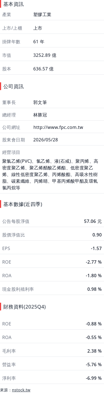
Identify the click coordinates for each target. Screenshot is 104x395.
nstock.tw (21, 390)
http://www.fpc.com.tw (57, 127)
